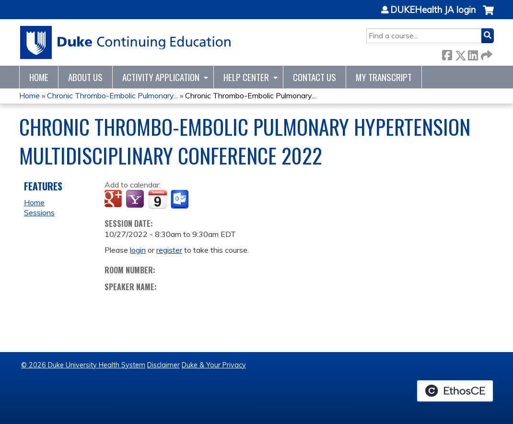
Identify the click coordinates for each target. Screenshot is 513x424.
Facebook (447, 53)
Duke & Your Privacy (214, 365)
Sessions (39, 212)
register (169, 250)
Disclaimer (163, 365)
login (138, 250)
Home (38, 77)
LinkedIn (473, 53)
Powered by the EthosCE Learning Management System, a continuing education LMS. (455, 390)
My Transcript (384, 77)
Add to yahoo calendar (136, 199)
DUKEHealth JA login (433, 10)
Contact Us (314, 77)
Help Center (246, 77)
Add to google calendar (114, 199)
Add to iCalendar (157, 199)
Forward (485, 53)
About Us (85, 77)
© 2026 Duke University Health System (83, 365)
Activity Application (160, 77)
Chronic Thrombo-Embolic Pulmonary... (112, 95)
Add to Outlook (180, 199)
